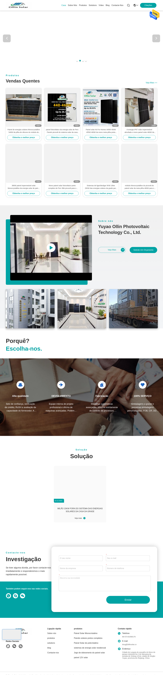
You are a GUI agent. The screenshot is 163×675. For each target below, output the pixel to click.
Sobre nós (72, 5)
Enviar (128, 599)
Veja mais (151, 83)
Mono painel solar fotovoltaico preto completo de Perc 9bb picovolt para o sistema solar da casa (62, 187)
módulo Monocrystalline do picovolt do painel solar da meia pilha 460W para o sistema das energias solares (139, 187)
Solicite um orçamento (143, 250)
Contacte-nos (117, 5)
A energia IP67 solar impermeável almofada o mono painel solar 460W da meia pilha (139, 131)
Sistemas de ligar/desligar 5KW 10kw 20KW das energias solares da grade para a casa (101, 187)
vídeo (101, 5)
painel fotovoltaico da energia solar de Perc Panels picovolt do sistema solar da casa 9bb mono (62, 131)
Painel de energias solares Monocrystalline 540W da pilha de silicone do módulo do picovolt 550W (24, 131)
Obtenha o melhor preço (23, 137)
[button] (77, 60)
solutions (93, 5)
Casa (63, 5)
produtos (83, 5)
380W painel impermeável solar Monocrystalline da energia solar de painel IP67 (24, 187)
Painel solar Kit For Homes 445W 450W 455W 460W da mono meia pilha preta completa (101, 131)
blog (108, 5)
